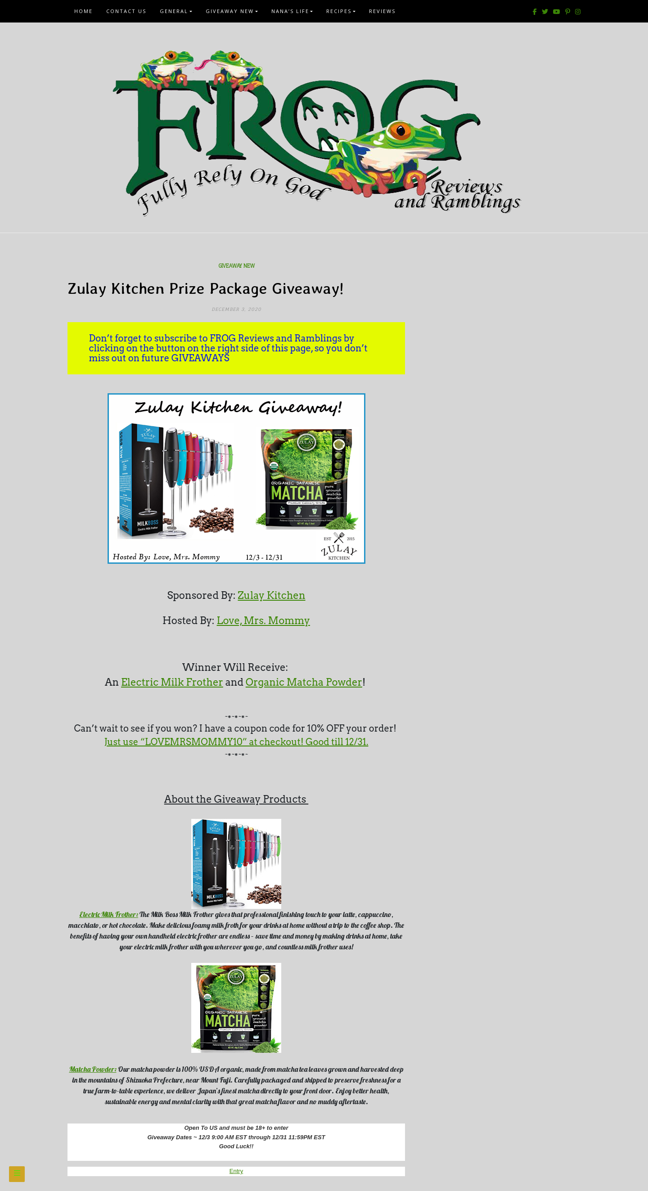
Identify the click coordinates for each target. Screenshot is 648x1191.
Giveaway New (230, 11)
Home (83, 11)
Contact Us (126, 11)
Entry (236, 1171)
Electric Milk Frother (172, 682)
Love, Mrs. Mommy (263, 620)
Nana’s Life (290, 11)
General (174, 11)
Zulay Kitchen (271, 595)
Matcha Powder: (93, 1069)
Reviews (382, 11)
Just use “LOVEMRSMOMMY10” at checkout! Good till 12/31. (236, 742)
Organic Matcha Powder (304, 682)
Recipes (338, 11)
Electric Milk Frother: (108, 914)
